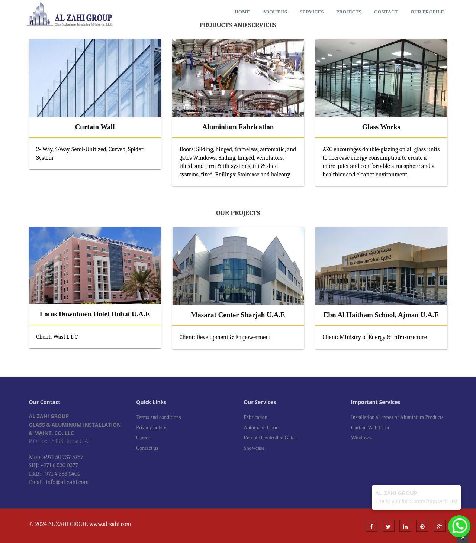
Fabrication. (256, 417)
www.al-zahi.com (110, 524)
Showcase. (255, 448)
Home (242, 11)
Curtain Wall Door (370, 427)
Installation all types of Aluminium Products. (398, 417)
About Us (275, 11)
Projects (348, 11)
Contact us (147, 448)
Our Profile (427, 11)
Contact (386, 11)
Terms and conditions (158, 417)
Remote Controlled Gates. (271, 437)
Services (312, 11)
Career (143, 437)
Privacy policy (151, 427)
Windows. (361, 437)
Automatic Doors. (262, 427)
